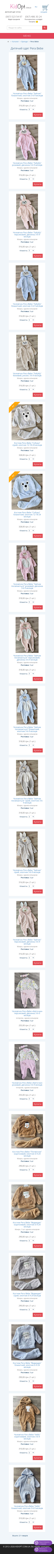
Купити (37, 114)
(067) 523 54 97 (14, 16)
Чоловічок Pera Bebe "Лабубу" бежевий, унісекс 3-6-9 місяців (27, 374)
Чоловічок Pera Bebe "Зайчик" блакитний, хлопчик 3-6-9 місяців (27, 94)
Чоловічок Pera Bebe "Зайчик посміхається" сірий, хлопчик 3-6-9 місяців (27, 800)
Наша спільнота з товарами (44, 1543)
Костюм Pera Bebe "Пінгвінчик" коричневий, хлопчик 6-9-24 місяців (27, 1153)
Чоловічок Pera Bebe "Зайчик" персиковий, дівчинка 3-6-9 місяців (27, 941)
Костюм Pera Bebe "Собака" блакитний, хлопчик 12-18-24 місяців (27, 514)
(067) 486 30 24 (33, 16)
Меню (27, 35)
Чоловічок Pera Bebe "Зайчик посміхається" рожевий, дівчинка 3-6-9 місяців (27, 586)
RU (36, 7)
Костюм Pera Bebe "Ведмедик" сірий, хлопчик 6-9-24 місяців (27, 1294)
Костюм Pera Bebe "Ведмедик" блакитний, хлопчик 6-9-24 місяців (27, 1365)
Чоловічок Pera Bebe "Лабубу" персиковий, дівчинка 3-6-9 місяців (27, 234)
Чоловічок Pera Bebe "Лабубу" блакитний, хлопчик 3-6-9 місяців (27, 305)
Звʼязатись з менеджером (43, 1550)
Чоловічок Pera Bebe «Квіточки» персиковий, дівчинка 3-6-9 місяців (27, 1013)
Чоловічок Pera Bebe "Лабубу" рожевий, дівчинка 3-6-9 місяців (27, 164)
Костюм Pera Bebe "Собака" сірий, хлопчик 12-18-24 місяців (27, 444)
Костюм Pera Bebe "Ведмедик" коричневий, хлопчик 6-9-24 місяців (27, 1224)
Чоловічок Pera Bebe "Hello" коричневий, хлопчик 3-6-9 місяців (27, 1436)
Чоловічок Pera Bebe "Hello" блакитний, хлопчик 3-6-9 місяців (27, 1507)
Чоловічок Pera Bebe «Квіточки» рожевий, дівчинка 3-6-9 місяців (27, 1084)
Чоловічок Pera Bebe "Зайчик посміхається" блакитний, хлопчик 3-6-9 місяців (27, 729)
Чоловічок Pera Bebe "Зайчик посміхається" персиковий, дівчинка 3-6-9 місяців (27, 657)
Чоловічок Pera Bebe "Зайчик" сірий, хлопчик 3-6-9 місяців (27, 871)
